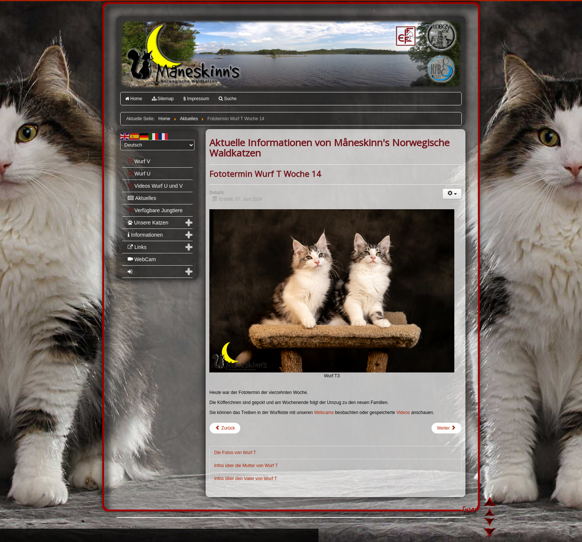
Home (133, 98)
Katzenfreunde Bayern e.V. (425, 57)
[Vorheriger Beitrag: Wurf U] (225, 428)
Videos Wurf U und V (155, 186)
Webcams (324, 412)
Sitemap (163, 98)
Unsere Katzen (148, 223)
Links (137, 247)
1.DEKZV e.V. (440, 35)
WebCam (142, 259)
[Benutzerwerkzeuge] (452, 193)
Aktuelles (142, 198)
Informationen (145, 235)
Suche (227, 98)
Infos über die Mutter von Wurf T (246, 465)
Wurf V (139, 161)
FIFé (404, 35)
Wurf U (139, 174)
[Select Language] (157, 145)
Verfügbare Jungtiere (155, 210)
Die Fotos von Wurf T (235, 452)
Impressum (196, 98)
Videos (403, 412)
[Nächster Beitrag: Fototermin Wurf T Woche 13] (446, 428)
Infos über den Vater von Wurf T (245, 478)
